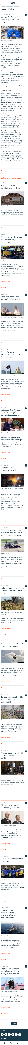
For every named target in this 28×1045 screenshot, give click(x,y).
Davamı (14, 1023)
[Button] (3, 171)
